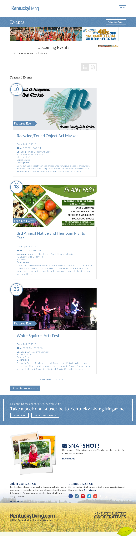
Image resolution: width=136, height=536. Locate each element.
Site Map (47, 521)
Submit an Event (115, 22)
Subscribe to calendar (24, 389)
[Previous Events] (45, 380)
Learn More (68, 459)
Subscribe (19, 416)
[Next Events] (59, 380)
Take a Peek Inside (45, 416)
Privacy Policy (24, 521)
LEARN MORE (16, 502)
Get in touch (90, 491)
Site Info (37, 521)
